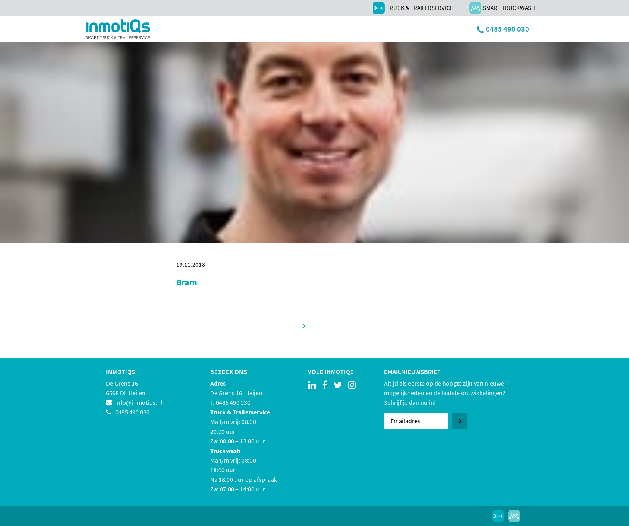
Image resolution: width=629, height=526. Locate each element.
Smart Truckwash (502, 8)
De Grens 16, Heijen (236, 393)
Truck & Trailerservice (413, 8)
